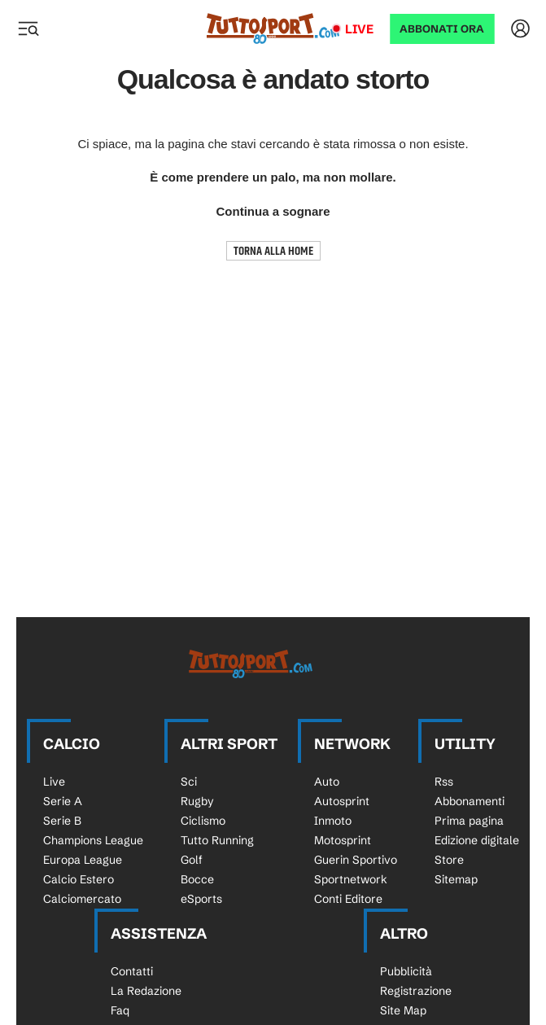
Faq (120, 1010)
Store (449, 859)
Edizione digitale (477, 840)
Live (359, 29)
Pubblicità (406, 971)
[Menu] (27, 28)
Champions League (93, 840)
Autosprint (341, 801)
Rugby (197, 801)
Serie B (62, 820)
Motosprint (342, 840)
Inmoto (333, 820)
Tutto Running (217, 840)
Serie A (62, 801)
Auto (326, 781)
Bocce (197, 879)
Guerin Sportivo (355, 859)
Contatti (132, 971)
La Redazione (146, 990)
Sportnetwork (350, 879)
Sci (189, 781)
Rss (444, 781)
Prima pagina (469, 820)
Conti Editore (348, 898)
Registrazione (416, 990)
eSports (201, 898)
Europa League (82, 859)
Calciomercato (82, 898)
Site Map (403, 1010)
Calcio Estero (78, 879)
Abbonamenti (470, 801)
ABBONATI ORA (442, 29)
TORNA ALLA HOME (273, 251)
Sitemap (456, 879)
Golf (192, 859)
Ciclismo (203, 820)
